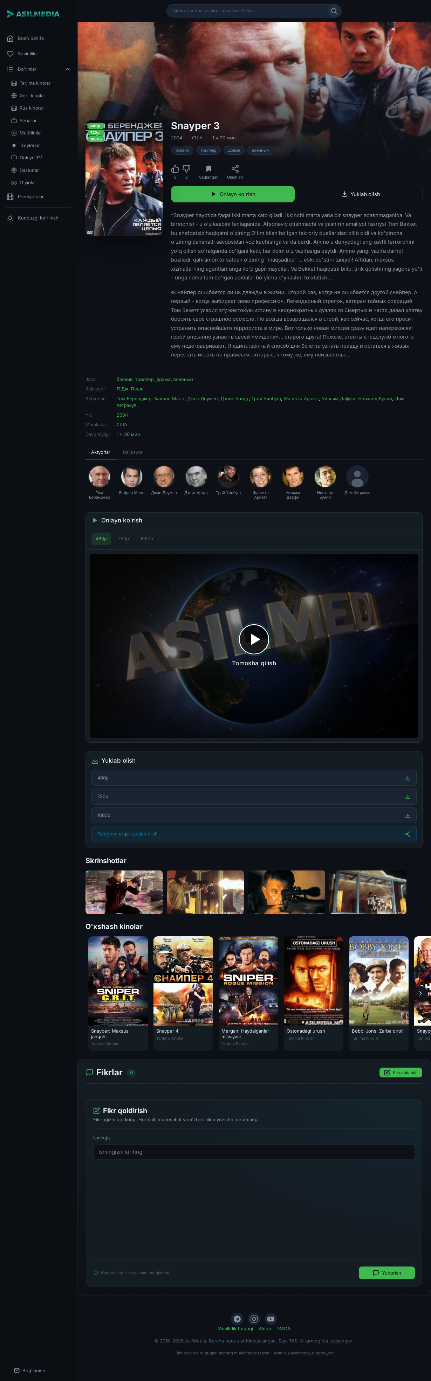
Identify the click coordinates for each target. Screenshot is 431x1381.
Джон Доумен (202, 398)
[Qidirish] (334, 11)
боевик (182, 150)
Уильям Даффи (338, 398)
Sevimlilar (22, 53)
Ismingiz (102, 1137)
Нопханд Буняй (375, 398)
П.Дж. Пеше (130, 388)
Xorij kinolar (28, 96)
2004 (176, 137)
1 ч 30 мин (224, 137)
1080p (146, 538)
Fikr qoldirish (401, 1073)
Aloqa (265, 1328)
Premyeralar (25, 196)
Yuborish (387, 1273)
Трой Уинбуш (266, 398)
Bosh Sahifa (25, 38)
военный (260, 150)
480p (101, 538)
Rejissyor (133, 452)
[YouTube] (271, 1319)
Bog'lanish (29, 1371)
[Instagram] (254, 1319)
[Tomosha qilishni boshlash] (254, 646)
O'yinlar (23, 183)
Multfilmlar (26, 133)
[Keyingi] (420, 993)
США (197, 137)
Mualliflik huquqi (235, 1328)
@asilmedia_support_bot (311, 1353)
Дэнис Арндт (234, 398)
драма (234, 150)
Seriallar (24, 121)
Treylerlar (25, 145)
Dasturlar (25, 170)
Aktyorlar (100, 452)
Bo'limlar (39, 69)
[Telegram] (237, 1319)
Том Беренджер (134, 398)
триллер (208, 150)
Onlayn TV (26, 158)
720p (123, 538)
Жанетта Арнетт (301, 398)
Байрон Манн (169, 398)
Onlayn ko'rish (233, 194)
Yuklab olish (360, 194)
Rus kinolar (27, 108)
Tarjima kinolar (30, 83)
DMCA (283, 1328)
